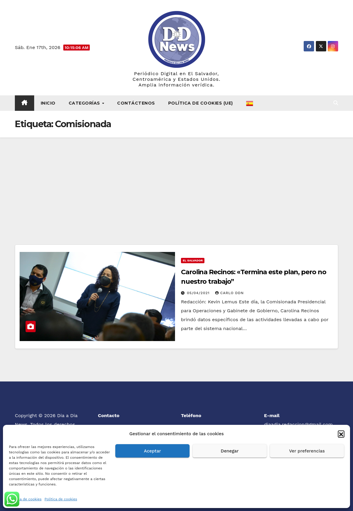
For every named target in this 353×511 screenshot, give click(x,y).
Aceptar (152, 451)
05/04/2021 (199, 293)
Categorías (85, 103)
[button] (341, 434)
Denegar (230, 451)
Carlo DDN (229, 293)
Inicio (48, 103)
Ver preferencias (307, 451)
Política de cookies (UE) (200, 103)
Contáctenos (136, 103)
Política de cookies (25, 499)
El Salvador (193, 260)
